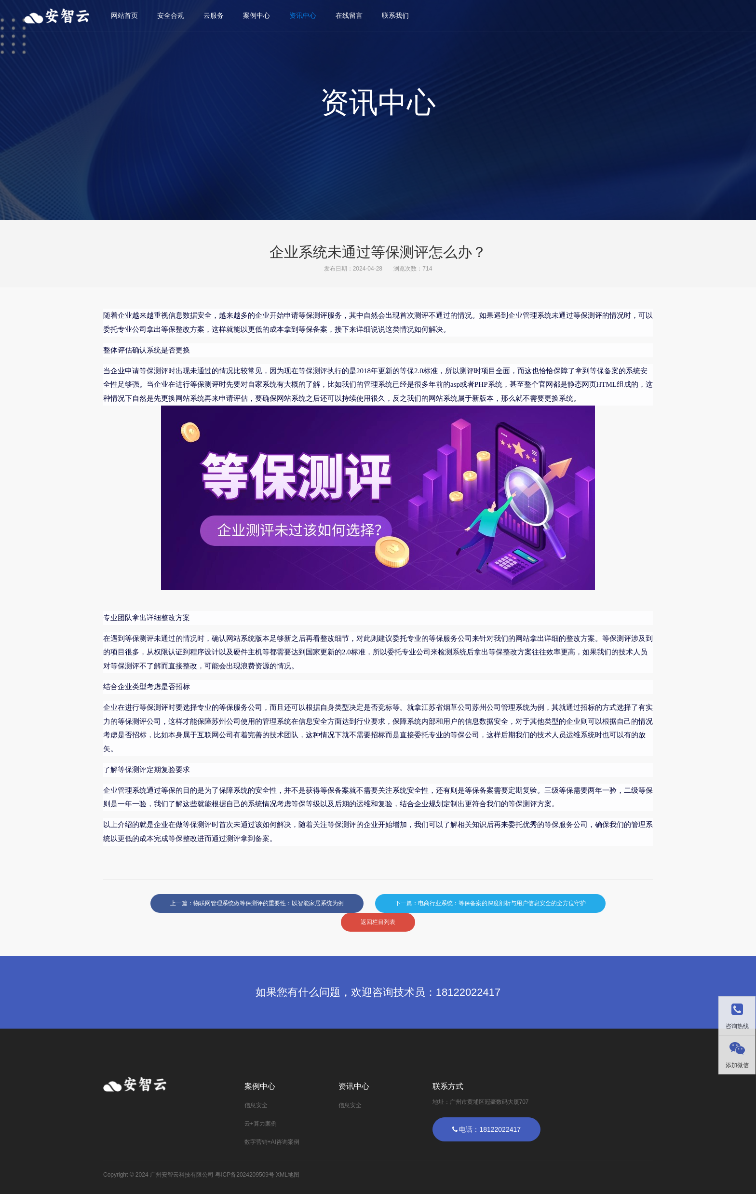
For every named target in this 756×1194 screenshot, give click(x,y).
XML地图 (287, 1174)
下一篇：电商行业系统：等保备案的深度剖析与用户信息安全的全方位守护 (490, 903)
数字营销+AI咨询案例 (271, 1142)
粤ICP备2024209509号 (244, 1174)
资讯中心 (302, 15)
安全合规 (170, 15)
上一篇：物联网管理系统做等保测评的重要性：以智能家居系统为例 (257, 903)
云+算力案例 (260, 1123)
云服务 (213, 15)
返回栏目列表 (378, 922)
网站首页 (124, 15)
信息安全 (256, 1105)
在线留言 (349, 15)
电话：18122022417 (486, 1129)
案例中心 (256, 15)
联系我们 (395, 15)
